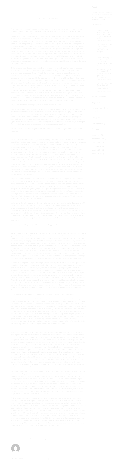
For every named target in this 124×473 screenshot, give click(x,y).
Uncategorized (97, 124)
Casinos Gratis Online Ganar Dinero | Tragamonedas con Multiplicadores (104, 86)
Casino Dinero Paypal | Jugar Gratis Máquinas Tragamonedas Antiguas (104, 48)
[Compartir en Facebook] (41, 432)
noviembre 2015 (98, 146)
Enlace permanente (68, 439)
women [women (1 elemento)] (95, 111)
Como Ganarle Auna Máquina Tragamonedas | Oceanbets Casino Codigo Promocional (42, 294)
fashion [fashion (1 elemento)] (101, 108)
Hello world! (17, 459)
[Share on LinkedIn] (55, 432)
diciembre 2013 (97, 154)
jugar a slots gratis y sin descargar (56, 184)
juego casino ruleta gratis (64, 374)
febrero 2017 (96, 142)
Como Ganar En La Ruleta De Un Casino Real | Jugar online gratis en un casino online (104, 34)
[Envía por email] (48, 432)
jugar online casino (75, 112)
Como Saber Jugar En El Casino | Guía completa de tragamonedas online (104, 60)
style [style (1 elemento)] (107, 108)
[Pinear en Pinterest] (52, 432)
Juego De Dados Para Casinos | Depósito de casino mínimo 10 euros (36, 105)
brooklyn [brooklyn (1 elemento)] (95, 108)
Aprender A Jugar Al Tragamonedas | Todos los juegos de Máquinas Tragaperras (104, 73)
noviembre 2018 (98, 139)
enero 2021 (96, 135)
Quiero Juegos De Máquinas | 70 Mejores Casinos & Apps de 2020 (35, 225)
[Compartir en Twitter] (45, 432)
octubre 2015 (97, 150)
